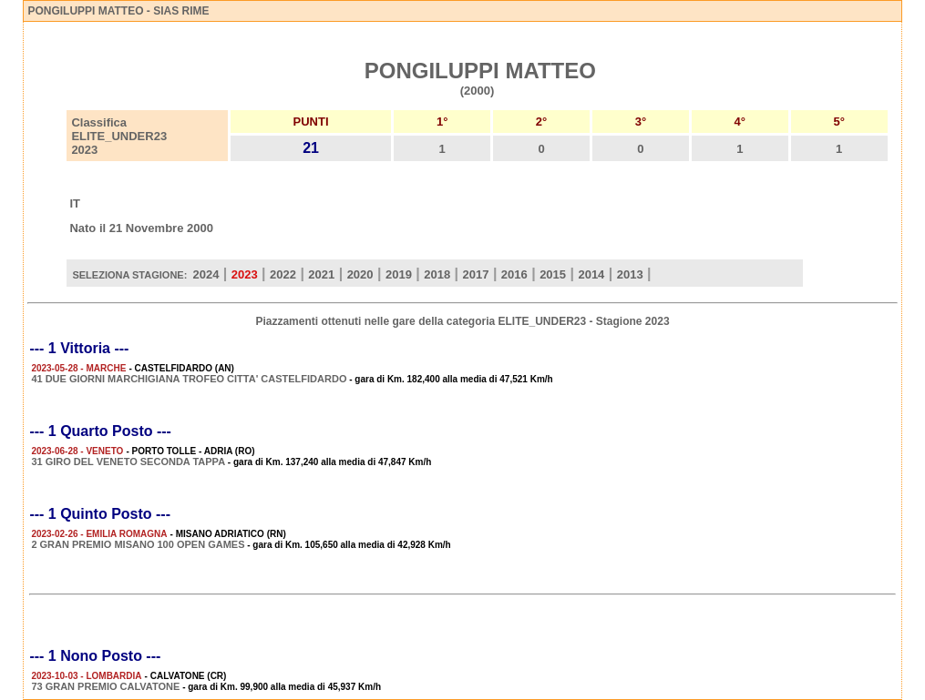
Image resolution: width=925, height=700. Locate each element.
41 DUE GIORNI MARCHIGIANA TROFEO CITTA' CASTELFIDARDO (188, 378)
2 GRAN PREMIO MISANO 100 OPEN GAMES (137, 544)
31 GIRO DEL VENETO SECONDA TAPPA (128, 461)
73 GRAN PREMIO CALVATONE (105, 686)
